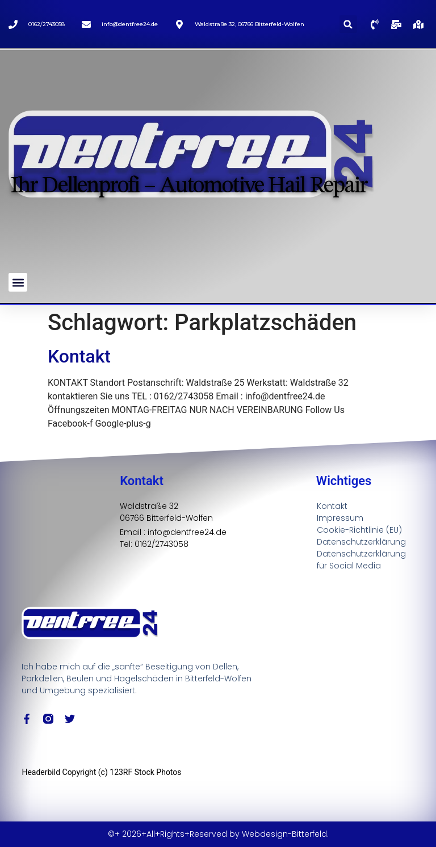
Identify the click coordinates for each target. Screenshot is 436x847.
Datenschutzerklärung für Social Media (361, 559)
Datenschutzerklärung (361, 541)
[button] (348, 24)
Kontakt (79, 356)
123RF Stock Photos (145, 772)
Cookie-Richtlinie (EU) (359, 530)
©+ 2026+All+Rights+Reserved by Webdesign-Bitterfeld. (218, 834)
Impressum (340, 518)
